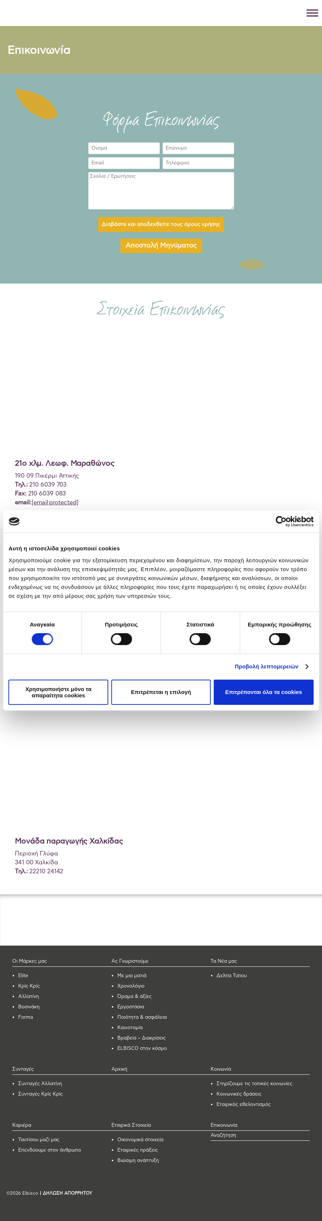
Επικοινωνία (224, 1125)
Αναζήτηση (223, 1135)
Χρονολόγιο (130, 986)
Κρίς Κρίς (29, 986)
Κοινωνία (221, 1069)
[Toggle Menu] (312, 12)
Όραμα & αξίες (134, 996)
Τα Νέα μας (224, 961)
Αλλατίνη (28, 996)
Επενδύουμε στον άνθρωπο (49, 1150)
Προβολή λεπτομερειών (267, 666)
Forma (25, 1017)
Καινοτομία (130, 1027)
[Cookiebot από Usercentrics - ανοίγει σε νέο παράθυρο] (280, 521)
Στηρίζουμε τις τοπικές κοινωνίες (254, 1083)
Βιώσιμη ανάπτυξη (138, 1160)
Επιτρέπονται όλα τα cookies (263, 692)
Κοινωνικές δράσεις (239, 1094)
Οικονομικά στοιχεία (140, 1139)
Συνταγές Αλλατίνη (40, 1083)
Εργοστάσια (130, 1007)
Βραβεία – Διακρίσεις (141, 1038)
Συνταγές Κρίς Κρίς (40, 1094)
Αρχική (119, 1069)
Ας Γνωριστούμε (130, 961)
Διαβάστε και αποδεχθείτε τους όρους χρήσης (161, 224)
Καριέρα (21, 1125)
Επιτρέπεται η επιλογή (161, 692)
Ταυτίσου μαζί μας (38, 1139)
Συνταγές (23, 1069)
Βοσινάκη (29, 1007)
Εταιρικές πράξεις (137, 1150)
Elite (23, 975)
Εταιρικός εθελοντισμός (244, 1104)
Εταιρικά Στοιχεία (131, 1125)
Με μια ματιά (131, 975)
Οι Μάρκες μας (29, 961)
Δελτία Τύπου (232, 975)
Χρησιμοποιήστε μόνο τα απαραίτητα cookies (58, 692)
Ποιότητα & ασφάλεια (142, 1017)
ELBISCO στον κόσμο (142, 1048)
